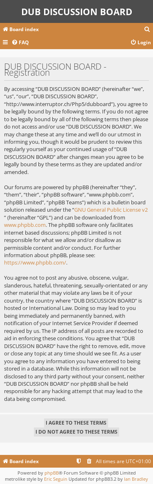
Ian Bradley (136, 479)
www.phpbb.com (25, 224)
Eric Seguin (55, 479)
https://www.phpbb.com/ (35, 262)
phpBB (51, 473)
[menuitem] (147, 29)
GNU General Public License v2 (111, 209)
